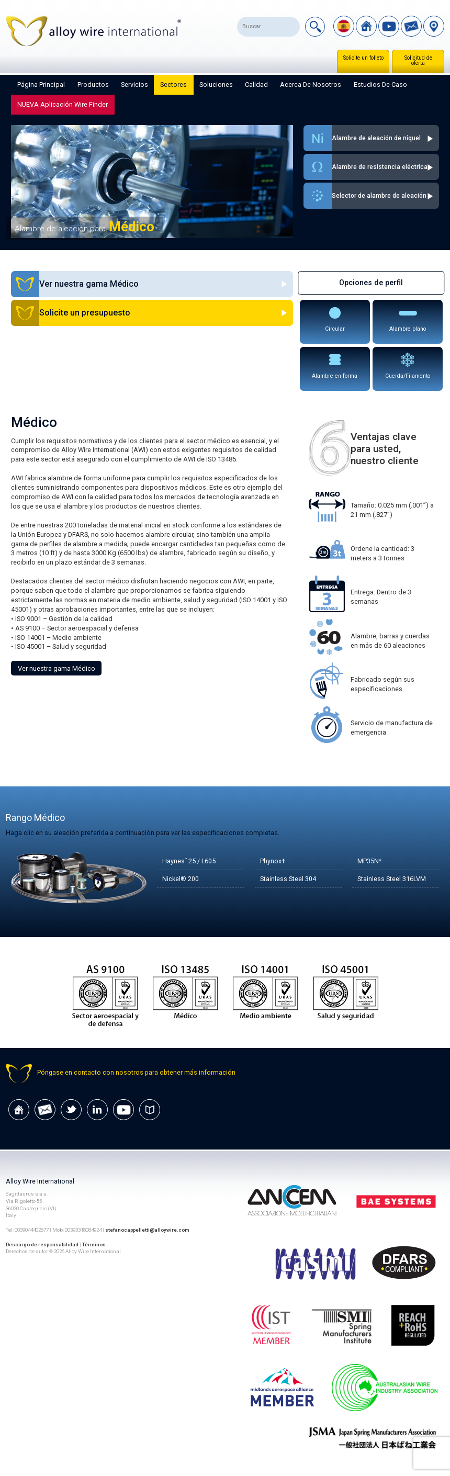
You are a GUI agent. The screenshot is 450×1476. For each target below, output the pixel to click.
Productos (93, 84)
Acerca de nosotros (310, 84)
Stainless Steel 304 (288, 879)
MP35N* (369, 861)
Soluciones (216, 84)
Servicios (134, 84)
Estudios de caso (380, 84)
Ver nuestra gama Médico (56, 668)
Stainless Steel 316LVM (391, 879)
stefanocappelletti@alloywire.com (147, 1230)
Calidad (256, 84)
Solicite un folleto (363, 57)
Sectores (173, 84)
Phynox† (272, 861)
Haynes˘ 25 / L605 (189, 861)
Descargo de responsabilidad (42, 1244)
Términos (94, 1244)
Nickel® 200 (180, 879)
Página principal (41, 84)
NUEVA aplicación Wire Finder (62, 104)
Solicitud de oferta (418, 60)
